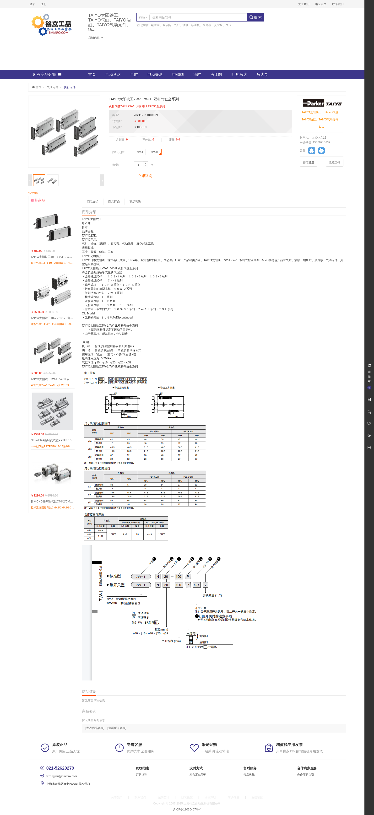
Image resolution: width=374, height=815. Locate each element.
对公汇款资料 (198, 774)
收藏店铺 (334, 162)
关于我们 (303, 4)
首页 (92, 74)
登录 (32, 4)
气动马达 (113, 74)
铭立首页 (320, 4)
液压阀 (216, 74)
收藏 (33, 192)
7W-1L (155, 152)
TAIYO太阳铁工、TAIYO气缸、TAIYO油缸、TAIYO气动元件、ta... (109, 22)
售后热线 (249, 774)
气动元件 (52, 87)
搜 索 (255, 17)
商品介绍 (92, 201)
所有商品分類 (47, 74)
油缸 (197, 74)
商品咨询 (135, 201)
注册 (43, 4)
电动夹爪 (155, 74)
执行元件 (70, 87)
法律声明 (210, 797)
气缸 (134, 74)
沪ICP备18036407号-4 (187, 809)
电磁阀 (178, 74)
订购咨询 (141, 774)
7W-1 (139, 152)
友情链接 (257, 797)
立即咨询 (145, 176)
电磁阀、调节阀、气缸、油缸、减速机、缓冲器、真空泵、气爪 (191, 25)
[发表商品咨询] (95, 728)
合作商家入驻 (305, 774)
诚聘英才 (163, 797)
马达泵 (262, 74)
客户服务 (233, 797)
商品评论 (114, 201)
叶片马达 (239, 74)
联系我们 (338, 4)
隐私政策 (187, 797)
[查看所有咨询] (117, 728)
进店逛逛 (308, 162)
